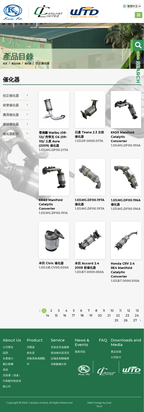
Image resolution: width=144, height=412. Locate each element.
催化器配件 (11, 143)
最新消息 (80, 351)
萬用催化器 (11, 124)
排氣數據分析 (59, 364)
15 (56, 327)
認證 (5, 352)
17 (73, 327)
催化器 (25, 63)
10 (112, 322)
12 (128, 322)
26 (126, 332)
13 (137, 322)
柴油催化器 (11, 134)
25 (116, 332)
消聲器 (31, 347)
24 (137, 327)
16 (64, 327)
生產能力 (8, 358)
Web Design (94, 402)
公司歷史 (8, 347)
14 (47, 327)
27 (135, 332)
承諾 (5, 369)
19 (90, 327)
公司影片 (116, 357)
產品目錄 (11, 63)
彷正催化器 (11, 105)
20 (100, 327)
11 (120, 322)
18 (82, 327)
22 (118, 327)
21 (108, 327)
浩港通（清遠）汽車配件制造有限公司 (12, 381)
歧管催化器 (11, 114)
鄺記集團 (8, 364)
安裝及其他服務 (60, 347)
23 (127, 327)
